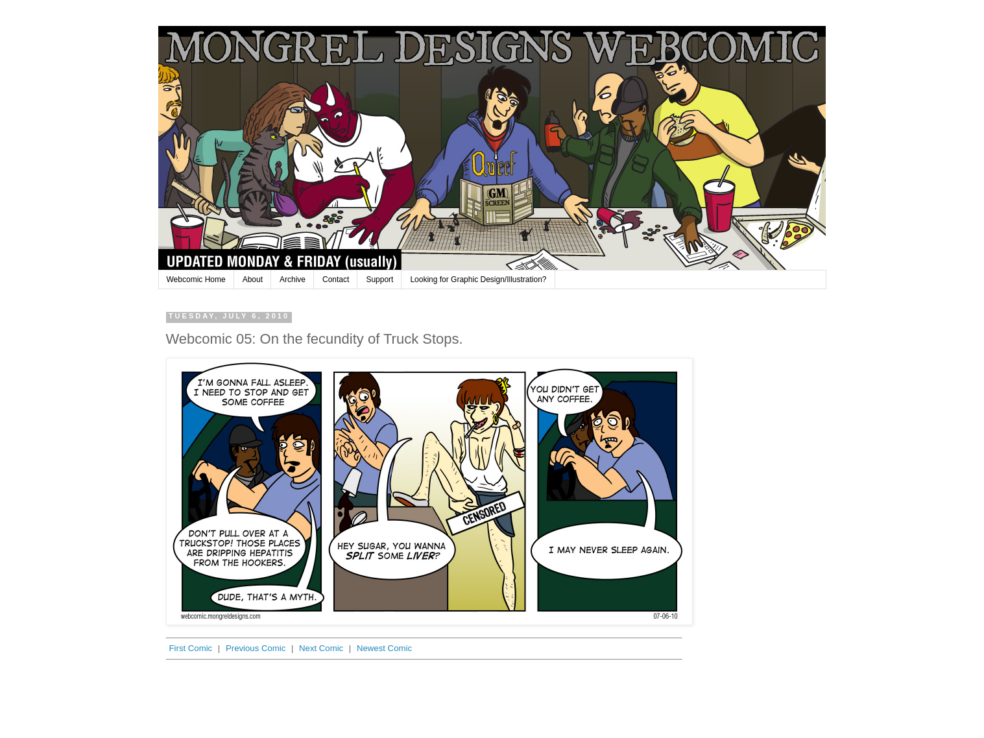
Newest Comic (384, 648)
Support (379, 279)
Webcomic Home (196, 279)
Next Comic (321, 648)
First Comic (191, 648)
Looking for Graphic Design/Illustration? (478, 279)
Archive (293, 279)
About (253, 279)
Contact (335, 279)
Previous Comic (255, 648)
